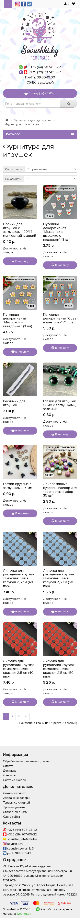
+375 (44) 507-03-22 (44, 67)
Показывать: (13, 179)
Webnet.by (24, 914)
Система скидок (14, 780)
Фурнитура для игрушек (22, 124)
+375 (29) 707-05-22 (44, 72)
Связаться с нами (15, 812)
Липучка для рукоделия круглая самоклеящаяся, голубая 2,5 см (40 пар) (18, 578)
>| (26, 716)
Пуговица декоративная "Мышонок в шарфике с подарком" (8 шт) (56, 232)
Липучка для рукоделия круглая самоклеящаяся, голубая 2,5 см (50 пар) (58, 578)
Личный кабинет (14, 793)
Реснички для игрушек (14, 403)
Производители (14, 807)
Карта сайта (11, 817)
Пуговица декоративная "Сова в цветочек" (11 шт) (59, 318)
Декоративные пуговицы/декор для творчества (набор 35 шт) (60, 490)
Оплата (8, 766)
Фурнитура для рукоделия (32, 120)
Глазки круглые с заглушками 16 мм (17, 486)
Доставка (10, 771)
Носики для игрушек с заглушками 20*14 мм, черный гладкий (19, 230)
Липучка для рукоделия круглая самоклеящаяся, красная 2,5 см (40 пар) (18, 669)
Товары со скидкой (16, 803)
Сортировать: (14, 169)
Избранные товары (16, 798)
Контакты (9, 775)
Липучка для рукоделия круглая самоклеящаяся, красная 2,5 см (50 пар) (58, 669)
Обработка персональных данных (27, 761)
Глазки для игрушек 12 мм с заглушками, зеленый (59, 405)
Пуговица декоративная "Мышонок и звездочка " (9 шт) (17, 320)
